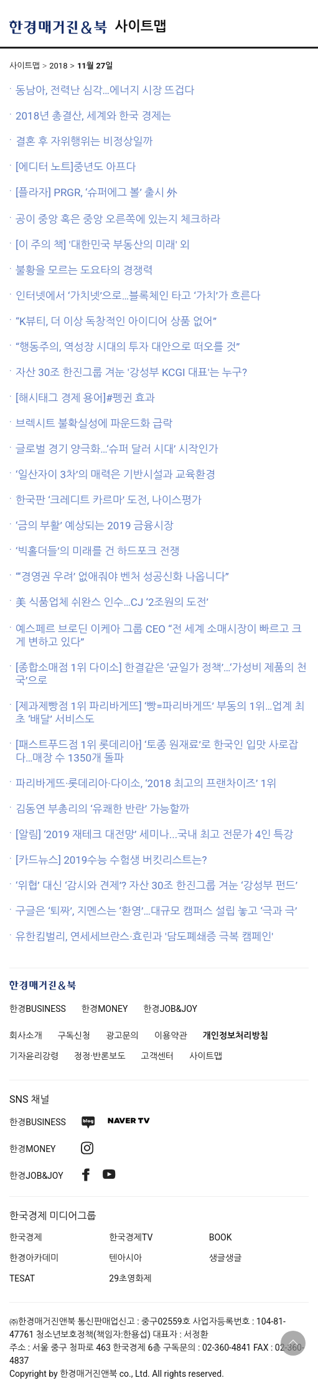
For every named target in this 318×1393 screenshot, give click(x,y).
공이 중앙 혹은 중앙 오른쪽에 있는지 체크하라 (118, 219)
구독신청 (74, 1036)
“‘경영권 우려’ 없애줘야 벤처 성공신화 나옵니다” (122, 576)
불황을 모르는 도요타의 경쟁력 (84, 270)
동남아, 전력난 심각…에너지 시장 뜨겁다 (105, 90)
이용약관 (170, 1036)
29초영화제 (130, 1278)
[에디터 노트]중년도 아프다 (76, 167)
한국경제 (25, 1237)
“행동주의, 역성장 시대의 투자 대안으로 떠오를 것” (128, 347)
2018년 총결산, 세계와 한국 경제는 (93, 116)
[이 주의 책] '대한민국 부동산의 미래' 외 (103, 244)
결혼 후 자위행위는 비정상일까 (84, 141)
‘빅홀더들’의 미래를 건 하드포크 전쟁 (97, 551)
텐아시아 (125, 1258)
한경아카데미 (33, 1258)
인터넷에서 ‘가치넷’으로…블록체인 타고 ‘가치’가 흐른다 (138, 296)
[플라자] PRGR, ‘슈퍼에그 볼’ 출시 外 (96, 192)
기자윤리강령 (33, 1056)
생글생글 (225, 1258)
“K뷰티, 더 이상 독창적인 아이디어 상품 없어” (116, 321)
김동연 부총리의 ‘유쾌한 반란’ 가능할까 (102, 809)
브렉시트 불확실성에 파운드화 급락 (94, 423)
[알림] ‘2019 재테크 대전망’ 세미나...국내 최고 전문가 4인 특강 (154, 834)
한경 (37, 1009)
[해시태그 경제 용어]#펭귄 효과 (85, 398)
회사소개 (25, 1036)
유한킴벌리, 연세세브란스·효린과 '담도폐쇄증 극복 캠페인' (144, 936)
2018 (58, 65)
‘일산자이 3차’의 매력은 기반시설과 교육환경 (115, 474)
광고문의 (122, 1036)
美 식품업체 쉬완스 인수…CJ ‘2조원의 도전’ (112, 602)
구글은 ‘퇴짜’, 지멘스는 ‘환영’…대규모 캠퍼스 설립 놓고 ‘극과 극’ (156, 911)
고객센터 (157, 1056)
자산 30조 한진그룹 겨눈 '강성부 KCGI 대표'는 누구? (131, 372)
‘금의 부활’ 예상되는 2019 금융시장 (95, 525)
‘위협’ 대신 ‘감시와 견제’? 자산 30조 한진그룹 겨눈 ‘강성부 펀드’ (156, 885)
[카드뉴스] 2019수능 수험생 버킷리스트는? (111, 860)
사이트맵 (140, 26)
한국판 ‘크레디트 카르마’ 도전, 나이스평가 (109, 500)
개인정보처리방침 (235, 1036)
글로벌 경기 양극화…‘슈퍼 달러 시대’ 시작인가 (117, 449)
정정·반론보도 (100, 1056)
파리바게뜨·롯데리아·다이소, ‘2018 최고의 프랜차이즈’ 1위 (146, 783)
